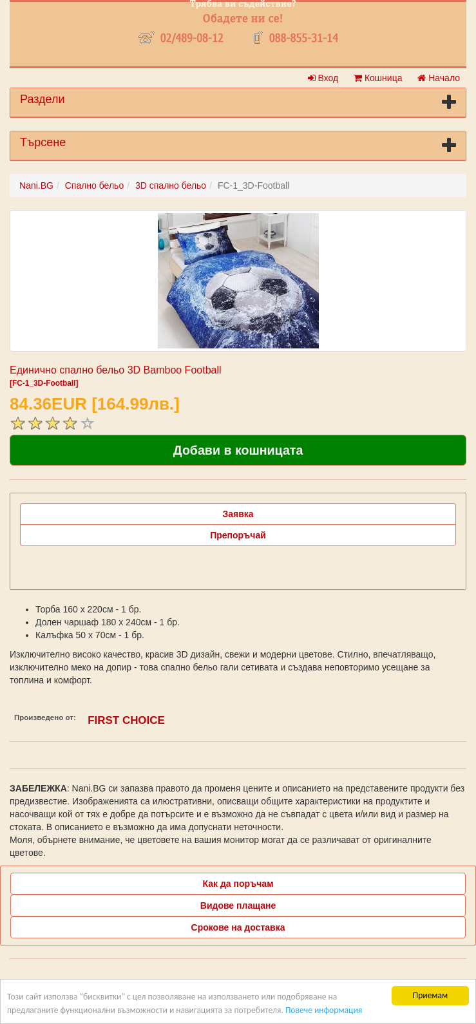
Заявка (237, 514)
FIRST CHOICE (126, 720)
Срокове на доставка (238, 927)
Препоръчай (238, 535)
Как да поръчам (238, 883)
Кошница (378, 78)
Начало (438, 78)
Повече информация (323, 1010)
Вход (323, 78)
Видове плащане (238, 905)
